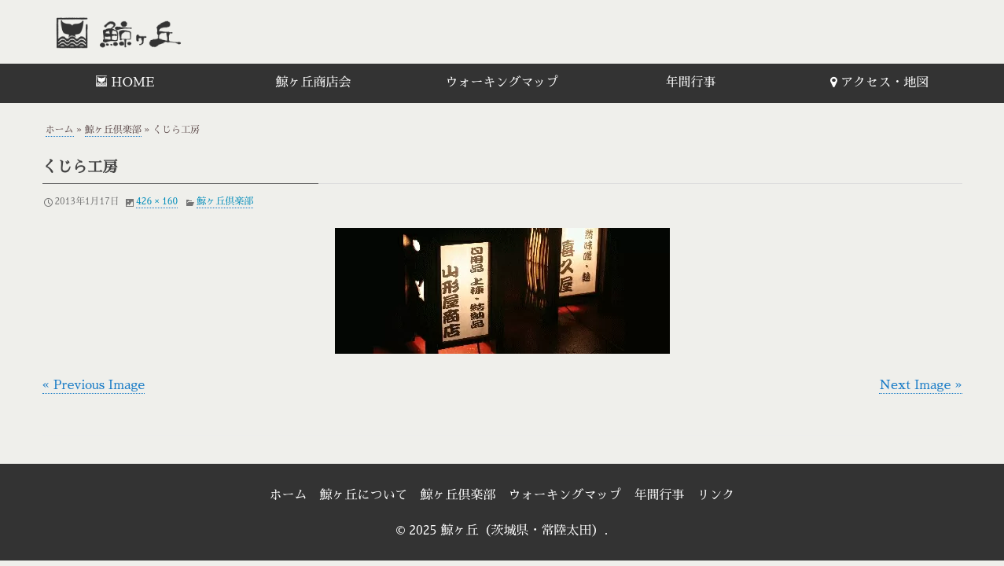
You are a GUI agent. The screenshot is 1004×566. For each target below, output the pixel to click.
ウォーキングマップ (501, 82)
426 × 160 (157, 201)
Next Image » (920, 385)
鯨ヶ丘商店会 (313, 82)
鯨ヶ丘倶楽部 (113, 129)
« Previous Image (93, 385)
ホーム (60, 129)
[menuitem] (125, 83)
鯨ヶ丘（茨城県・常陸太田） (152, 32)
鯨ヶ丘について (363, 495)
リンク (716, 495)
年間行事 (690, 82)
